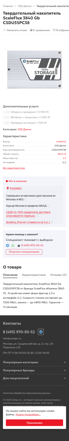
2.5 (64, 158)
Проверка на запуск (29, 122)
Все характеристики (14, 168)
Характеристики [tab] (34, 275)
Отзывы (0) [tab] (58, 275)
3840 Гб (62, 154)
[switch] (6, 112)
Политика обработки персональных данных (26, 393)
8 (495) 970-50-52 (32, 245)
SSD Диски (24, 6)
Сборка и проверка (30, 112)
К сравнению (40, 30)
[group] (34, 69)
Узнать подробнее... (28, 414)
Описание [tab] (10, 275)
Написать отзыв (15, 30)
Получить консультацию (24, 251)
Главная (8, 6)
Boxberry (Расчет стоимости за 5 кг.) (28, 222)
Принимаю (34, 423)
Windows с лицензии (30, 117)
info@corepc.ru (12, 338)
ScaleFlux (61, 141)
